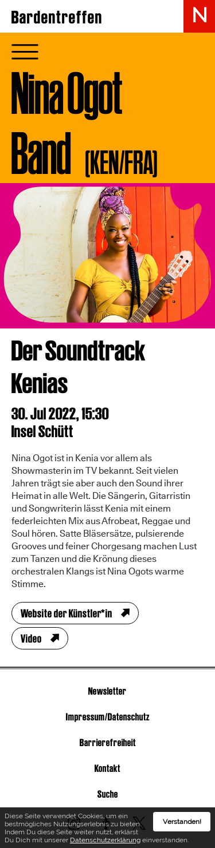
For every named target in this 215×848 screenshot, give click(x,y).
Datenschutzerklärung (105, 842)
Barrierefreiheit (108, 742)
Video (31, 638)
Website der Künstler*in (66, 613)
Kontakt (107, 768)
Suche (107, 794)
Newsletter (107, 691)
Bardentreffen (57, 17)
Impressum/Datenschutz (108, 717)
